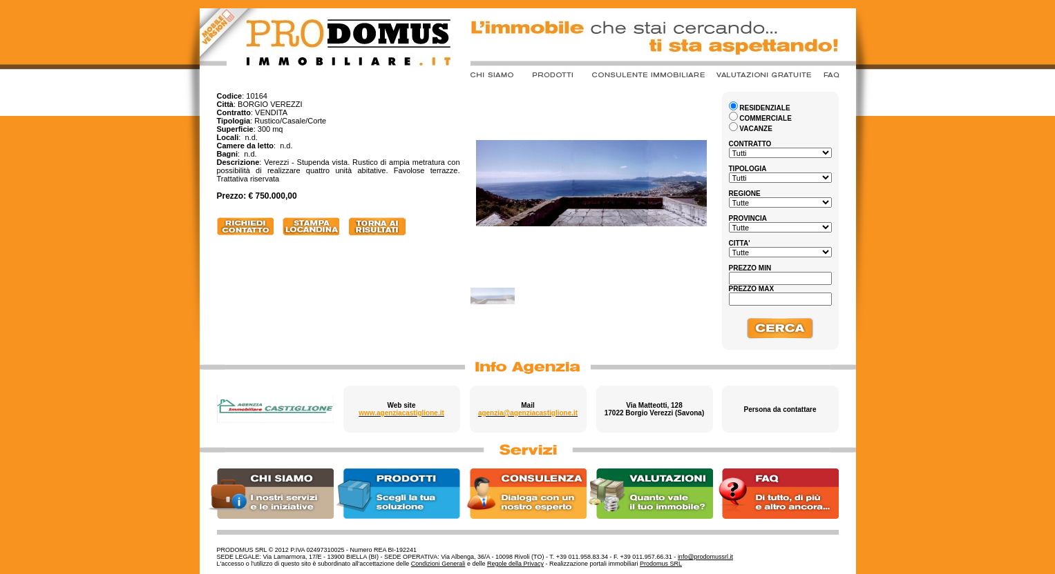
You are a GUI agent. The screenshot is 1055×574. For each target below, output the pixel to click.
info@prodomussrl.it (705, 556)
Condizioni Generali (438, 563)
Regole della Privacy (515, 563)
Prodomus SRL (661, 563)
